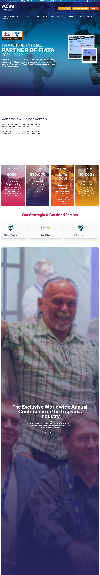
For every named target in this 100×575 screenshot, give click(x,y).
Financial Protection (58, 16)
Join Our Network (80, 8)
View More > (50, 433)
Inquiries (26, 16)
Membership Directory (10, 16)
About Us (72, 16)
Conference (64, 8)
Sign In (94, 8)
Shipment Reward (40, 16)
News (82, 16)
